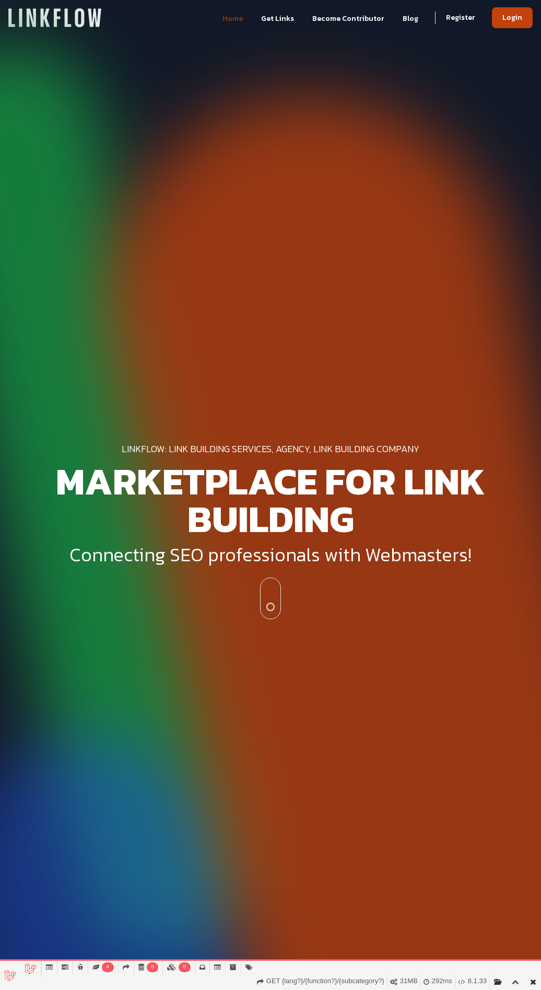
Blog (410, 18)
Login (512, 17)
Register (460, 17)
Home (233, 18)
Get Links (278, 18)
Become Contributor (349, 18)
